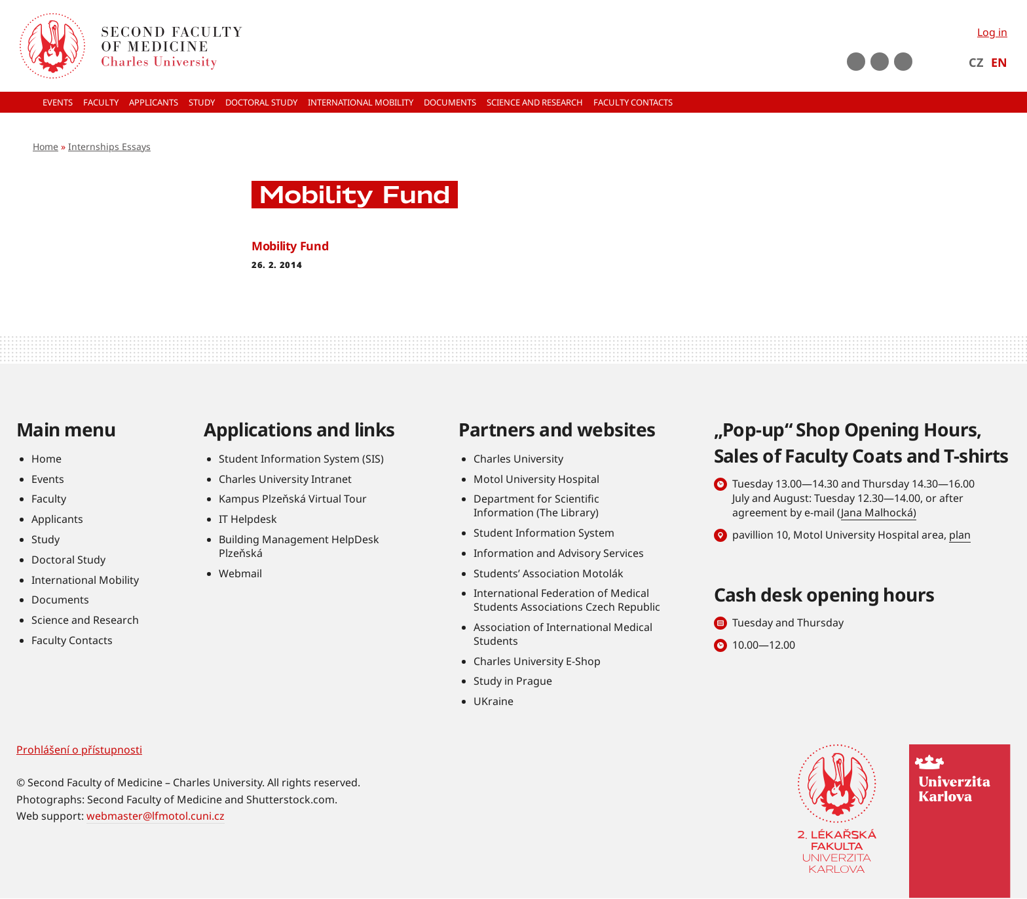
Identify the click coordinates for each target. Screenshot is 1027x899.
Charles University (518, 458)
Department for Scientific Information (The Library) (536, 505)
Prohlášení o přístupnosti (79, 749)
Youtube (856, 61)
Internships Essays (109, 146)
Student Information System (544, 533)
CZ (976, 62)
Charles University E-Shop (537, 661)
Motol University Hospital (536, 479)
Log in (992, 32)
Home (45, 146)
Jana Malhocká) (878, 512)
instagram (879, 61)
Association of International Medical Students (563, 634)
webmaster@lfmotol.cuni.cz (155, 816)
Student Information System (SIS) (301, 458)
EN (999, 62)
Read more (513, 254)
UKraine (494, 701)
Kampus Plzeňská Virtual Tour (293, 498)
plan (960, 534)
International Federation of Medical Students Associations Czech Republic (567, 600)
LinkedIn (903, 61)
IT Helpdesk (248, 519)
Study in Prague (513, 681)
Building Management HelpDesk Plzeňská (299, 546)
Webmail (240, 573)
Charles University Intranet (285, 479)
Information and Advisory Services (559, 553)
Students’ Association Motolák (549, 573)
